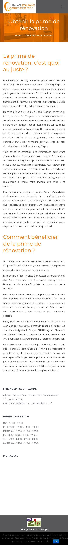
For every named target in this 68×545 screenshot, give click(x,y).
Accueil (18, 35)
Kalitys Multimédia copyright (35, 529)
